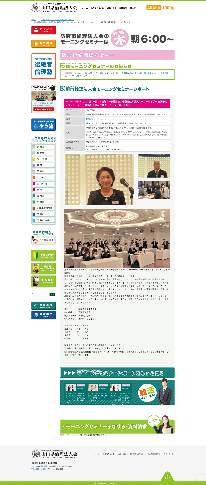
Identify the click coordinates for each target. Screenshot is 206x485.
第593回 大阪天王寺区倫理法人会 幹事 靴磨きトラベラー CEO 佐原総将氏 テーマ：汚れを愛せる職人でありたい (76, 397)
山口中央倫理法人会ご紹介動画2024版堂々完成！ (43, 104)
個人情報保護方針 (153, 454)
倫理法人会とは (97, 8)
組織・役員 (111, 8)
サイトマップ (168, 454)
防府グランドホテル (94, 119)
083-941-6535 (41, 469)
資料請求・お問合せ (127, 8)
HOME (33, 20)
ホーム (85, 8)
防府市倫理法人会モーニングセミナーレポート (57, 20)
